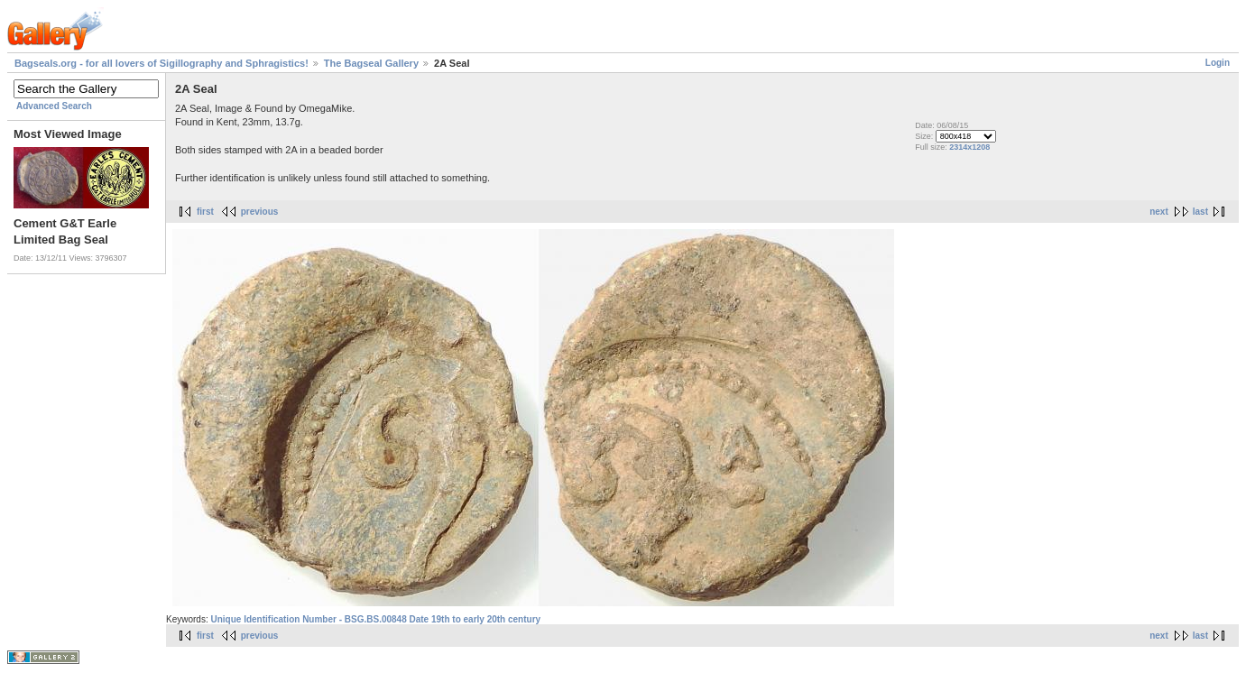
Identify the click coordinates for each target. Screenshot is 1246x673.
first (205, 212)
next (1158, 212)
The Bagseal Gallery (371, 63)
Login (1217, 63)
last (1200, 212)
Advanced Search (54, 106)
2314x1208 (969, 147)
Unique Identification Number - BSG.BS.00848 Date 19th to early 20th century (375, 619)
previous (260, 212)
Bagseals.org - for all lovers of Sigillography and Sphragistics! (161, 63)
